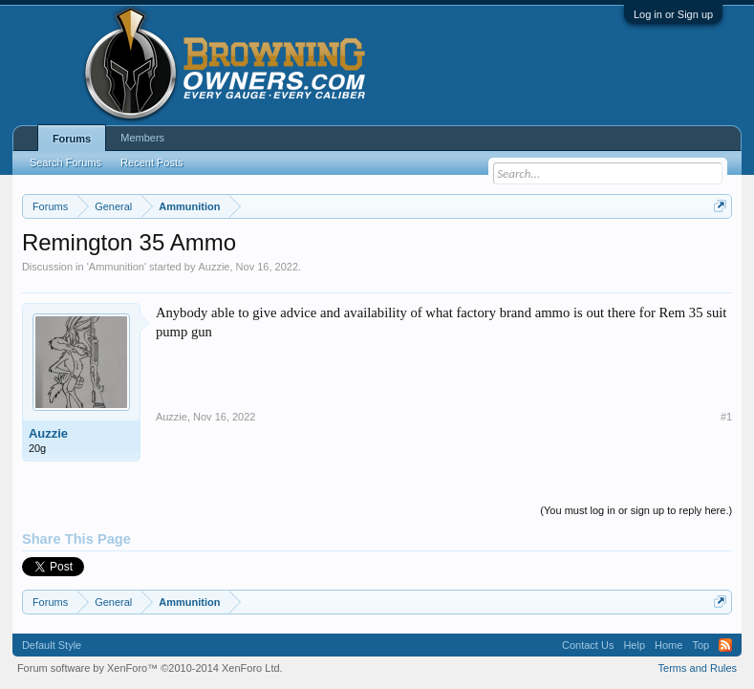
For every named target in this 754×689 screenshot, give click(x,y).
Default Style (51, 645)
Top (700, 645)
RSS (725, 645)
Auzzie (213, 266)
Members (142, 137)
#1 (726, 416)
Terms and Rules (698, 668)
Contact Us (588, 645)
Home (668, 645)
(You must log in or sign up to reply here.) (636, 510)
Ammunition (116, 266)
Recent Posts (151, 162)
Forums (72, 138)
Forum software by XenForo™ (150, 668)
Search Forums (65, 162)
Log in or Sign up (673, 14)
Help (634, 645)
